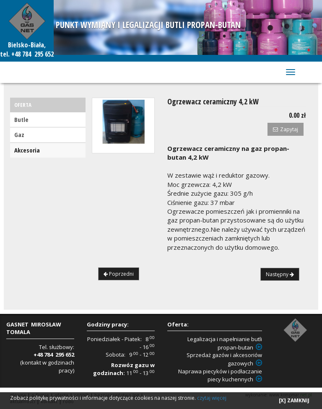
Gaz (19, 134)
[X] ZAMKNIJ (294, 400)
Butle (21, 119)
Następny (280, 274)
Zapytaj (285, 129)
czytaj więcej (211, 397)
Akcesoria (27, 150)
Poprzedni (119, 273)
